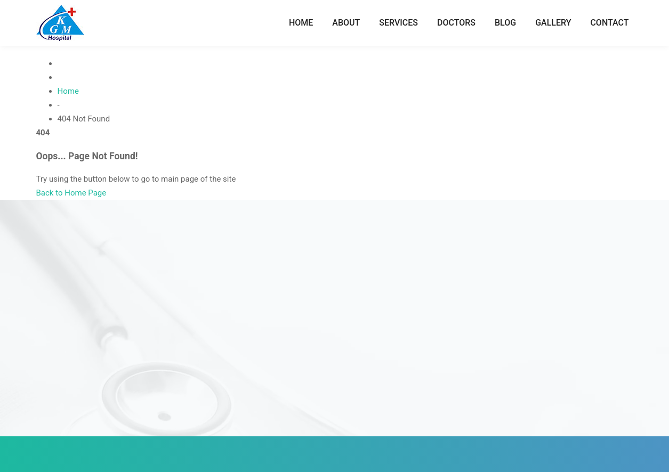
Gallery (553, 23)
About (346, 23)
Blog (505, 23)
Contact (609, 23)
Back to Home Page (71, 193)
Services (398, 23)
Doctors (456, 23)
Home (301, 23)
